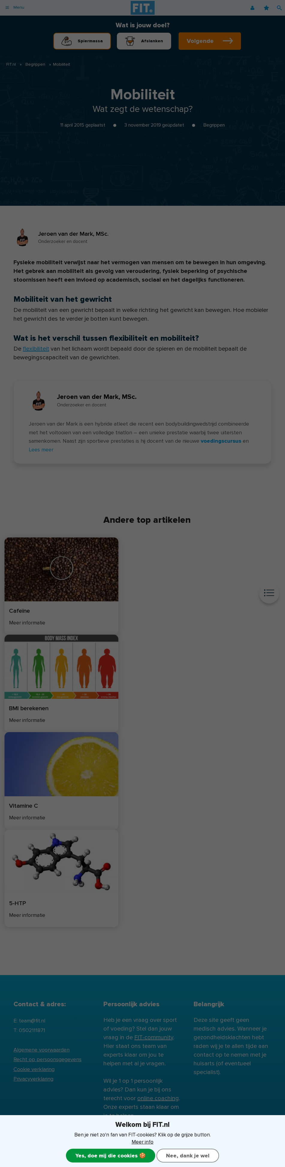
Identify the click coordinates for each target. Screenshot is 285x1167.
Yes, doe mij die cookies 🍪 (111, 1155)
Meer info (142, 1142)
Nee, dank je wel (187, 1155)
